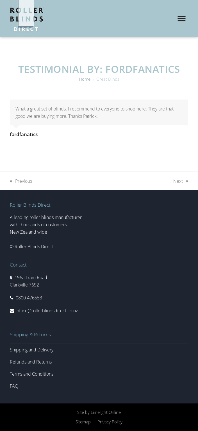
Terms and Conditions (31, 374)
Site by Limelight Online (99, 412)
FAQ (14, 386)
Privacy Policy (109, 422)
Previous (21, 180)
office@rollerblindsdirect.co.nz (47, 311)
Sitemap (83, 422)
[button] (181, 18)
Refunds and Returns (31, 362)
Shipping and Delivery (31, 350)
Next (180, 180)
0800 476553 (29, 298)
